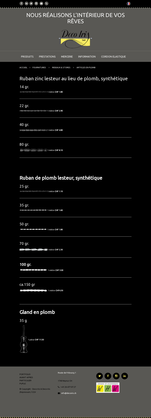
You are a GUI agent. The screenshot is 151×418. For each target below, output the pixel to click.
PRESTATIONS (47, 56)
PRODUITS (27, 56)
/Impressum (24, 392)
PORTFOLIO (24, 374)
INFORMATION (87, 56)
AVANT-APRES (26, 377)
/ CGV (33, 392)
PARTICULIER (25, 380)
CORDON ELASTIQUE (113, 56)
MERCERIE (67, 56)
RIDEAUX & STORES (61, 67)
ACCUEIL (23, 67)
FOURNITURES (39, 67)
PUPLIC (22, 383)
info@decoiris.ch (69, 393)
